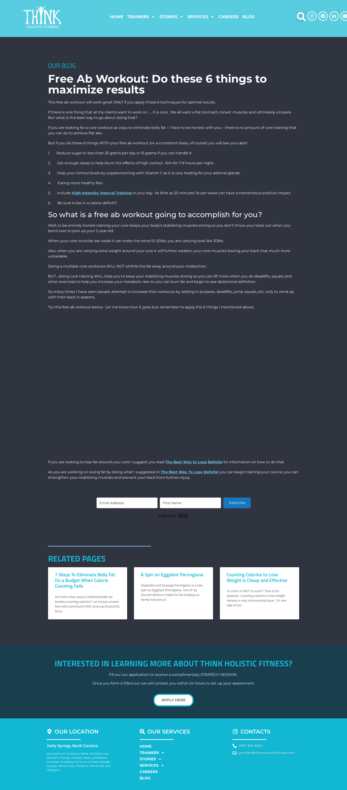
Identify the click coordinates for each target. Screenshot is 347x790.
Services (200, 16)
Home (116, 16)
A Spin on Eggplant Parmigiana (172, 574)
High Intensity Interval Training (102, 193)
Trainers (141, 16)
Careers (228, 16)
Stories (171, 16)
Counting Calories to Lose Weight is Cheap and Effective (257, 577)
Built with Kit (173, 516)
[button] (301, 16)
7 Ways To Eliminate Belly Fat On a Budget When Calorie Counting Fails (85, 580)
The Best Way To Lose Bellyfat (189, 472)
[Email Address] (127, 503)
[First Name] (190, 503)
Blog (249, 16)
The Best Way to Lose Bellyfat (194, 462)
